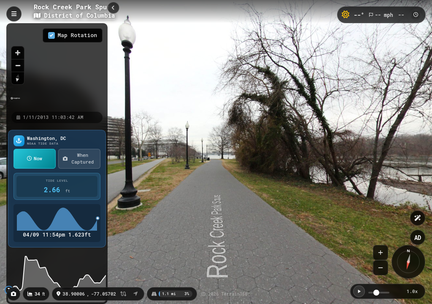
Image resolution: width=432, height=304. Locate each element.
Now (34, 158)
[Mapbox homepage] (15, 102)
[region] (57, 67)
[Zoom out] (17, 65)
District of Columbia (74, 15)
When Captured (78, 158)
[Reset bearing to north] (17, 78)
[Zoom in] (17, 52)
